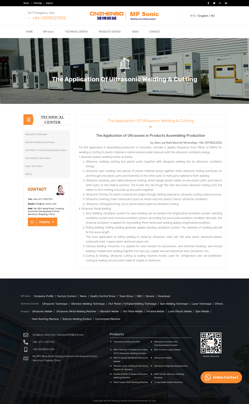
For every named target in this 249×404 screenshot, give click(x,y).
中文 (193, 15)
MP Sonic (48, 31)
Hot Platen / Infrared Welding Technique (132, 303)
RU (213, 15)
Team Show (126, 296)
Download (164, 296)
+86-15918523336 (49, 18)
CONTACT (154, 31)
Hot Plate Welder (133, 311)
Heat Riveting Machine (45, 319)
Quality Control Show (103, 296)
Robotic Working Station (77, 319)
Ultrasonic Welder (42, 311)
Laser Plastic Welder (180, 311)
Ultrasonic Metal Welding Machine (76, 311)
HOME (29, 31)
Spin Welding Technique (174, 303)
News (26, 3)
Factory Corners (66, 296)
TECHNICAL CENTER (76, 31)
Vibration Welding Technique (88, 303)
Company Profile (43, 296)
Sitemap (37, 3)
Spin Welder (202, 311)
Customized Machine (107, 319)
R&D (139, 296)
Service (150, 296)
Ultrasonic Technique (54, 303)
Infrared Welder (155, 311)
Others (219, 303)
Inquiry (49, 3)
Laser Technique (201, 303)
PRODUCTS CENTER (110, 31)
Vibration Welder (109, 311)
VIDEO (135, 31)
